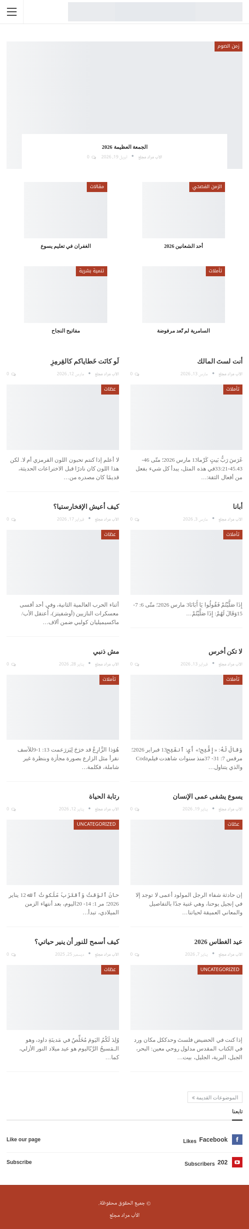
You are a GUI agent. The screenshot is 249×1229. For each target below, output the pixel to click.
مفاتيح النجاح (65, 331)
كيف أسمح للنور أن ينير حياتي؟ (76, 941)
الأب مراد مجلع (124, 1215)
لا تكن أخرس (225, 651)
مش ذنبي (106, 651)
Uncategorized (96, 824)
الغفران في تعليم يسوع (66, 246)
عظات (110, 389)
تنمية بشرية (91, 270)
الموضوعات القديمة (215, 1098)
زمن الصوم (228, 46)
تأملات (215, 270)
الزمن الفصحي (207, 186)
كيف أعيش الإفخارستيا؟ (86, 506)
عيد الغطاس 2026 (218, 941)
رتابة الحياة (104, 796)
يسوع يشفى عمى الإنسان (207, 796)
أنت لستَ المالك (220, 361)
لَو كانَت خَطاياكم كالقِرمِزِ (85, 361)
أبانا (237, 506)
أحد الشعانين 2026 (183, 246)
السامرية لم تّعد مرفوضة (183, 331)
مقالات (97, 186)
